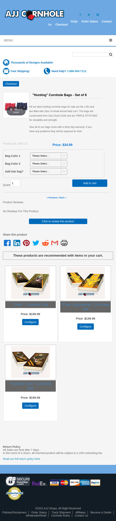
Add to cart (89, 183)
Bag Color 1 (12, 155)
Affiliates (80, 512)
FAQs (74, 21)
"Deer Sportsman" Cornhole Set (86, 306)
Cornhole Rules (60, 515)
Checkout (61, 24)
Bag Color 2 (12, 163)
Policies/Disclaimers (14, 512)
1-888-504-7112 (76, 71)
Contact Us (81, 515)
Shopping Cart (18, 54)
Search (110, 54)
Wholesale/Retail (36, 515)
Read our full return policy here (21, 458)
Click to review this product (58, 221)
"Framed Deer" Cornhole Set (30, 385)
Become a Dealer (101, 512)
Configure (30, 322)
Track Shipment (61, 512)
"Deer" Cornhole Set (30, 304)
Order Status (89, 21)
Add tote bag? (14, 171)
